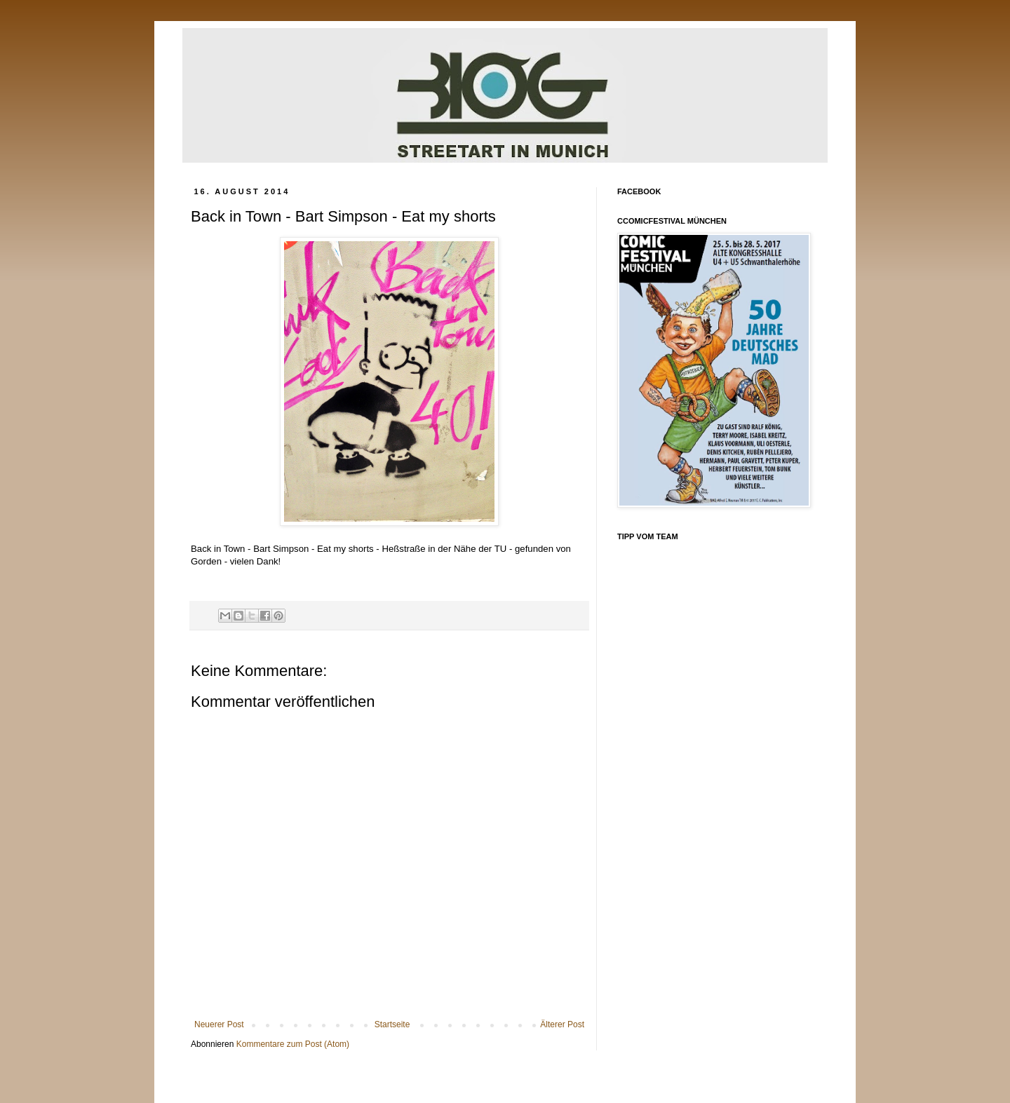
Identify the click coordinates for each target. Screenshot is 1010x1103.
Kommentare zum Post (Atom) (292, 1044)
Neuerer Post (219, 1024)
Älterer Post (562, 1024)
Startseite (392, 1024)
